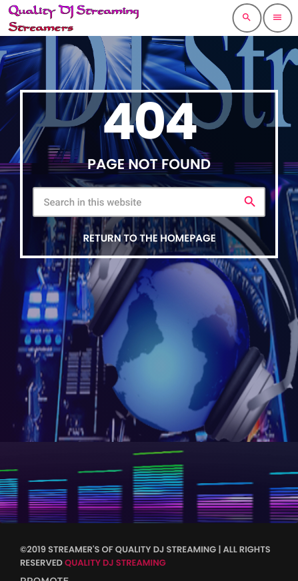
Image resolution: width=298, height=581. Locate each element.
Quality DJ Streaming (115, 562)
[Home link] (73, 18)
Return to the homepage (149, 239)
